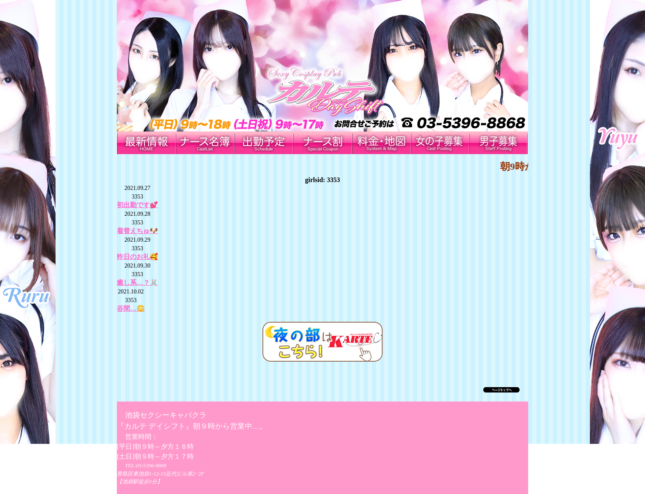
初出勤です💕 (137, 204)
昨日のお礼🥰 (137, 256)
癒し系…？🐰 (137, 282)
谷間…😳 (131, 308)
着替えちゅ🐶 (137, 230)
